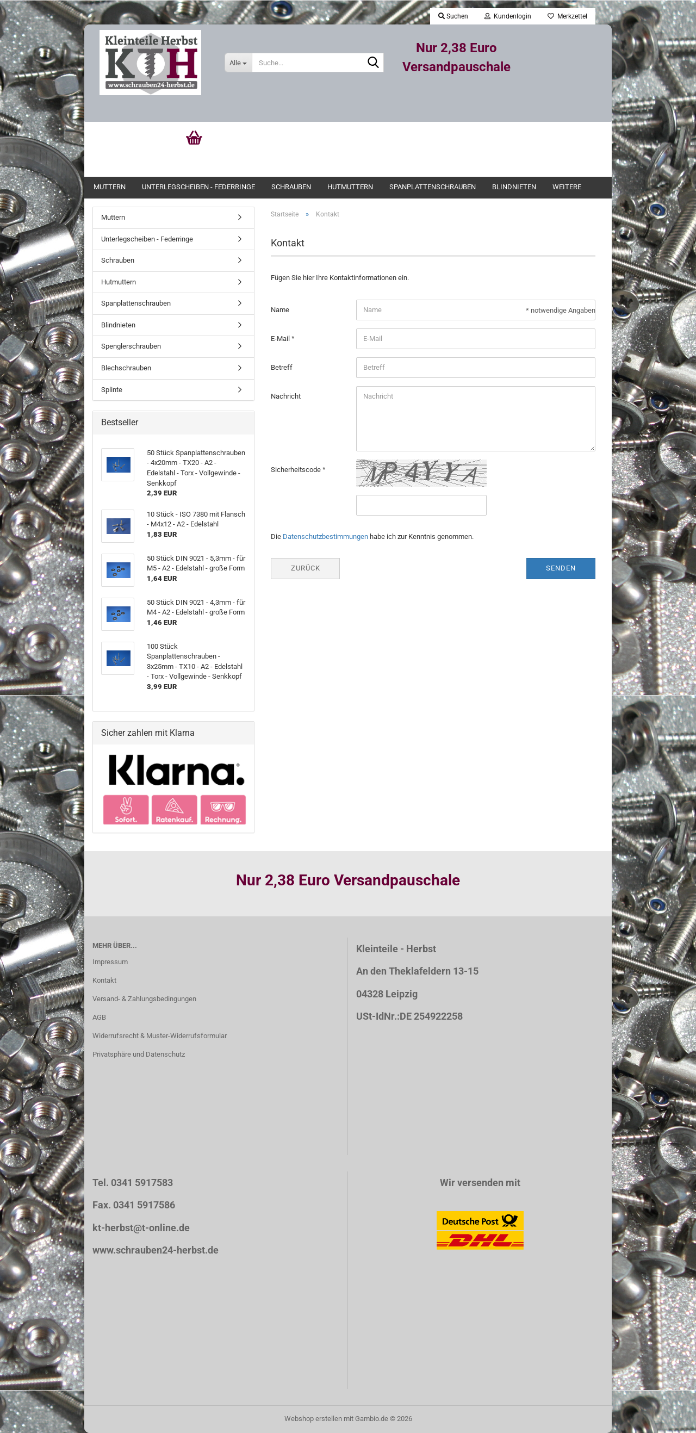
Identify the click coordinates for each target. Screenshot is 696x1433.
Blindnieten (514, 187)
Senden (561, 568)
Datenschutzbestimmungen (325, 536)
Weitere (566, 187)
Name (280, 310)
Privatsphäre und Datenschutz (138, 1054)
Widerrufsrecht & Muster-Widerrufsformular (159, 1036)
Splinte (111, 390)
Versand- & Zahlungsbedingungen (144, 999)
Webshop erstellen (313, 1419)
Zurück (305, 568)
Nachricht (286, 396)
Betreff (282, 367)
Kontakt (104, 980)
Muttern (110, 187)
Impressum (110, 962)
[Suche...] (238, 62)
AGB (99, 1017)
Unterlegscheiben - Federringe (198, 187)
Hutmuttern (350, 187)
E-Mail (281, 338)
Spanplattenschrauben (432, 187)
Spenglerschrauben (131, 346)
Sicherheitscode (296, 470)
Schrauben (291, 187)
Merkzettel (567, 16)
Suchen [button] (453, 16)
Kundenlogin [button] (507, 16)
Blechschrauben (126, 368)
